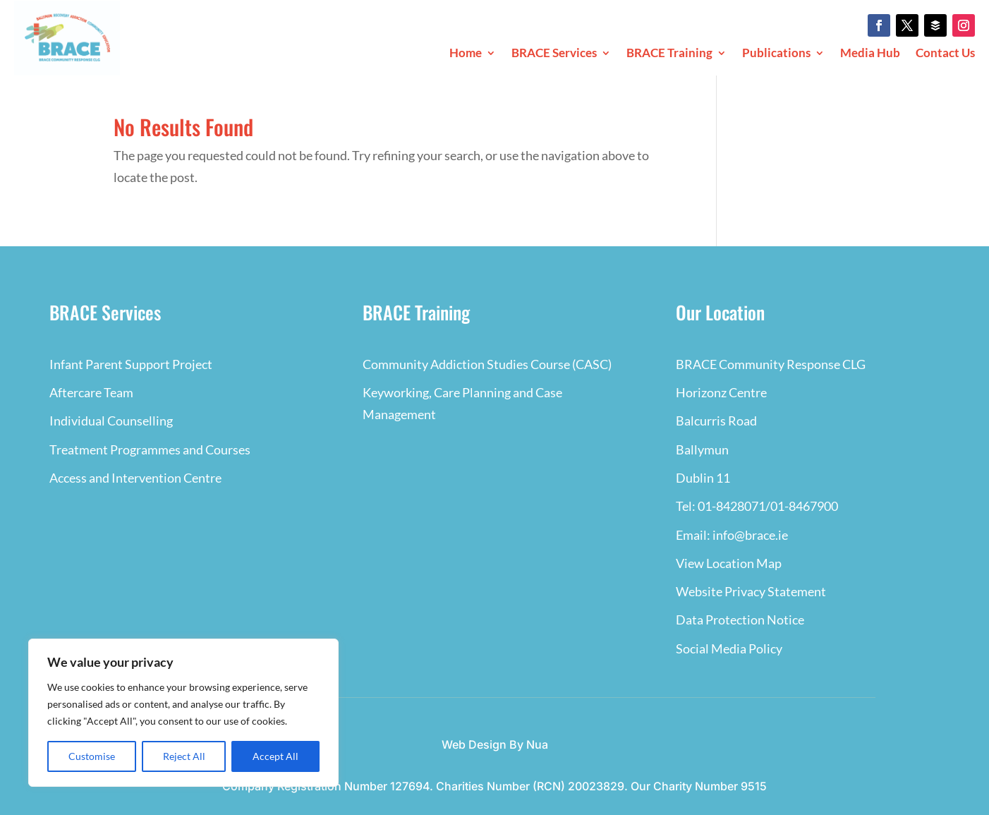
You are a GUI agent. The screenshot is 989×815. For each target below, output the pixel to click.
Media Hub (870, 54)
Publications (776, 54)
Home (465, 54)
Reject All (184, 756)
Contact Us (945, 54)
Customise (91, 756)
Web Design (474, 744)
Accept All (275, 756)
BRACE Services (554, 54)
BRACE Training (669, 54)
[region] (183, 713)
